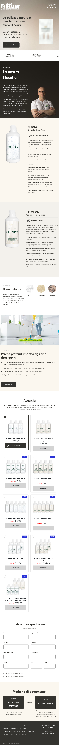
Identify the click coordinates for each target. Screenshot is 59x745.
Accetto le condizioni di (15, 673)
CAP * (32, 662)
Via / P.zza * (34, 652)
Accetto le (15, 676)
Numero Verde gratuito (52, 6)
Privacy (22, 673)
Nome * (5, 633)
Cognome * (34, 633)
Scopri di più (13, 45)
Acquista (10, 384)
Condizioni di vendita (48, 733)
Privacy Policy (48, 731)
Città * (5, 662)
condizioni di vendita (18, 676)
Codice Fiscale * (8, 652)
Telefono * (6, 643)
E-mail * (33, 643)
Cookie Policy (48, 736)
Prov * (46, 662)
